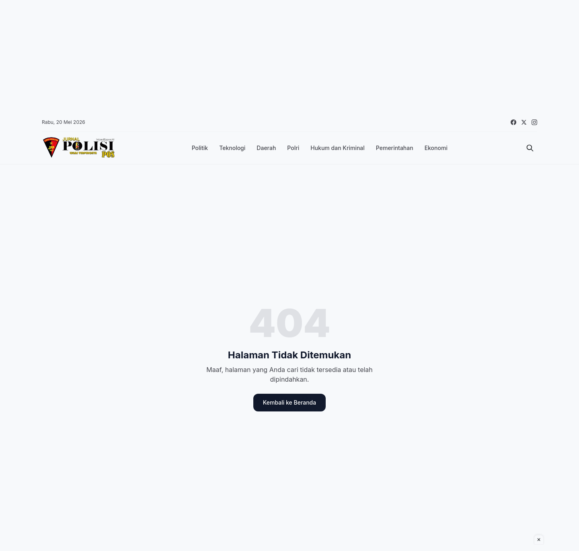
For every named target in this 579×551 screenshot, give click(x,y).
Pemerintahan (394, 147)
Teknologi (232, 147)
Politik (200, 147)
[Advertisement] (241, 56)
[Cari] (530, 148)
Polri (293, 147)
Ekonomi (436, 147)
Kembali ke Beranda (289, 402)
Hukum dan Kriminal (337, 147)
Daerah (266, 147)
